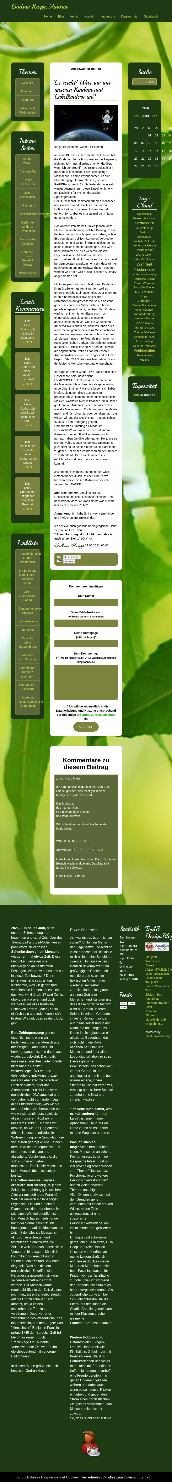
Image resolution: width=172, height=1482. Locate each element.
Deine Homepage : (86, 635)
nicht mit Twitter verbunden (59, 561)
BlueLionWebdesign (158, 1036)
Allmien (150, 1015)
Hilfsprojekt (27, 205)
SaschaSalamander (158, 986)
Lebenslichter (154, 978)
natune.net (27, 629)
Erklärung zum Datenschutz (96, 714)
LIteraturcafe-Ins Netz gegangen (27, 672)
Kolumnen (27, 91)
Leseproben (27, 99)
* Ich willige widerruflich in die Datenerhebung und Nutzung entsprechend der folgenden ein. (86, 713)
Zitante (149, 965)
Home (48, 16)
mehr (29, 342)
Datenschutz (129, 16)
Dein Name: (86, 595)
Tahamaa (151, 1011)
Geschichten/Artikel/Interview (37, 214)
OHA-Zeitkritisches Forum (27, 596)
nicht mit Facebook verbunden (59, 557)
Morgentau (152, 957)
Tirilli (148, 990)
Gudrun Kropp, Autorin (39, 6)
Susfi (148, 1007)
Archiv (74, 16)
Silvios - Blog (153, 994)
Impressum (108, 16)
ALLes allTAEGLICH (158, 969)
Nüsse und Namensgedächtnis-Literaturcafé (32, 701)
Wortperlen (152, 961)
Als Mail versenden (99, 561)
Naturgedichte (28, 273)
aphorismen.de (28, 621)
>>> (154, 115)
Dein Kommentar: (86, 658)
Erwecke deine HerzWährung (28, 642)
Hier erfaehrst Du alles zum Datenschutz (112, 1477)
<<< (136, 115)
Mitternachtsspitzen (158, 973)
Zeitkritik (27, 82)
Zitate (136, 395)
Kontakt (89, 16)
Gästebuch (151, 16)
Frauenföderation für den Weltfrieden (30, 558)
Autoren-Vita (28, 171)
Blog (61, 16)
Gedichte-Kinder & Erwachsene (28, 226)
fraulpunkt (151, 982)
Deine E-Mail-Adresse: (86, 614)
